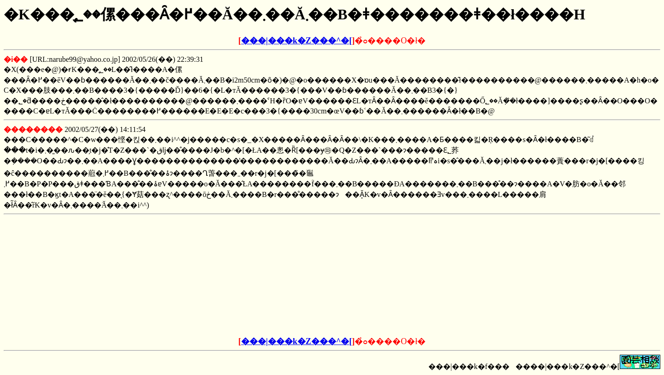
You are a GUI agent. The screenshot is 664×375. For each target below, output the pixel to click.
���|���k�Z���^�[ (296, 40)
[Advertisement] (262, 275)
